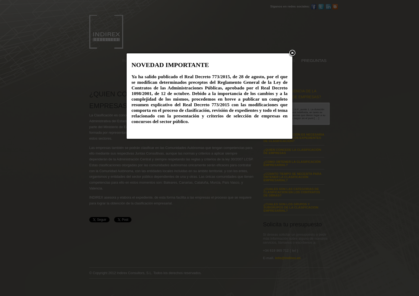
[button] (292, 53)
